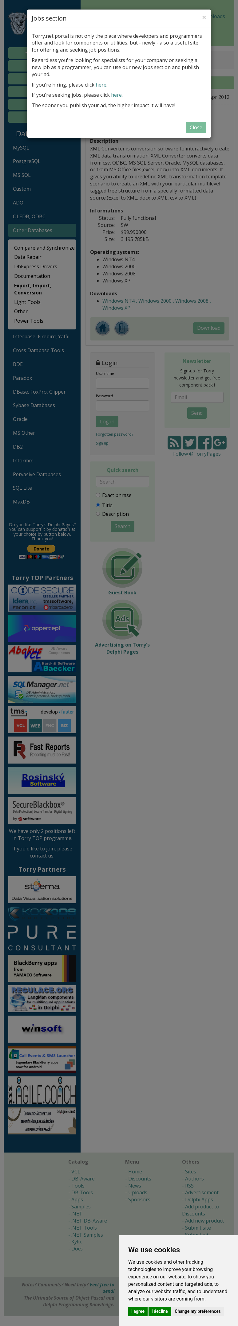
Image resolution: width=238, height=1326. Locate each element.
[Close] (204, 17)
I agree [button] (138, 1311)
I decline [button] (160, 1311)
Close (196, 127)
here (101, 84)
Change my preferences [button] (197, 1311)
